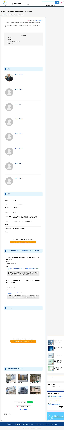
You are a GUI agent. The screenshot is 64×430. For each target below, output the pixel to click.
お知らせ (47, 424)
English (52, 424)
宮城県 (4, 14)
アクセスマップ (11, 43)
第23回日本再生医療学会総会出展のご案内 (54, 404)
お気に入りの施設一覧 (39, 20)
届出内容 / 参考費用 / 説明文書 (14, 41)
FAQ (43, 424)
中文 (56, 424)
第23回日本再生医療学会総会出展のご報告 (54, 400)
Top (1, 14)
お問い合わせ (38, 424)
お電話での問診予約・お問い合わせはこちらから (23, 242)
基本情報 (9, 39)
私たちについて (10, 424)
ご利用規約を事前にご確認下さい (50, 5)
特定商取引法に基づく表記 (20, 424)
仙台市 (7, 14)
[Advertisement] (12, 56)
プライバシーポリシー (30, 424)
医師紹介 (9, 37)
